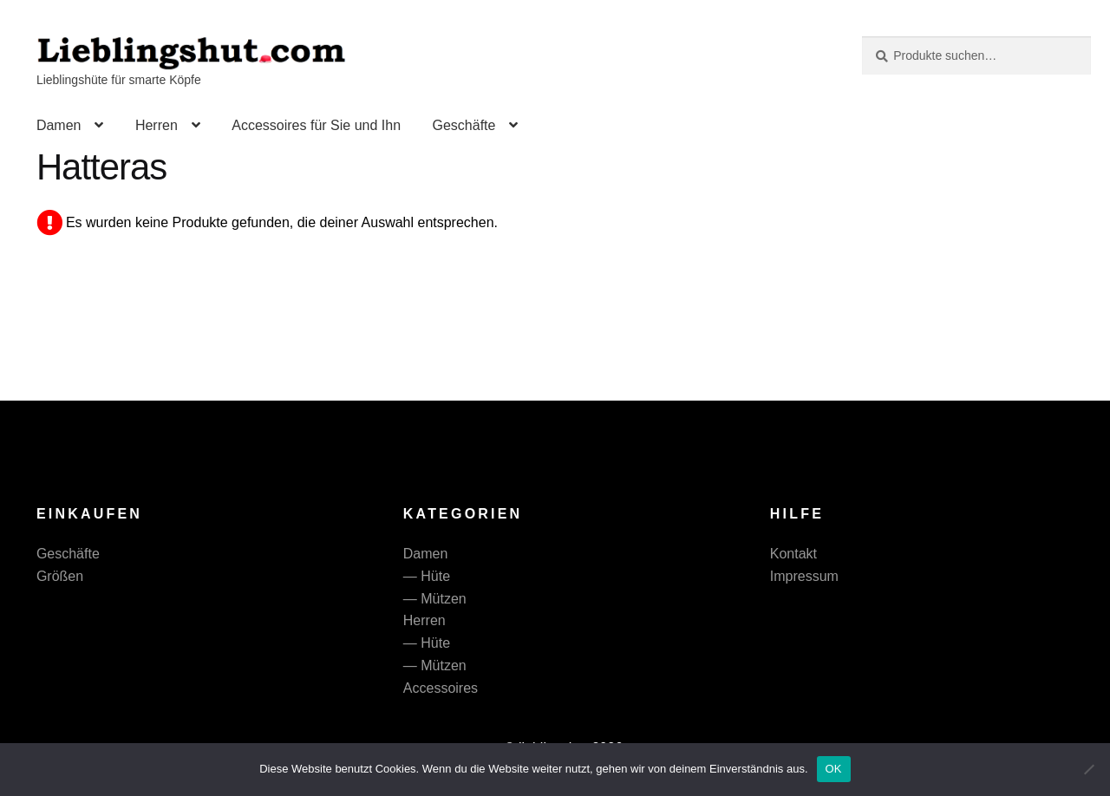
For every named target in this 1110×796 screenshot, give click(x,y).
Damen (59, 125)
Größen (59, 576)
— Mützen (435, 598)
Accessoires (440, 688)
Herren (156, 125)
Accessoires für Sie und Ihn (316, 125)
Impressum (804, 576)
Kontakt (793, 553)
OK (834, 768)
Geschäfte (463, 125)
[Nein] (1088, 769)
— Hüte (426, 576)
